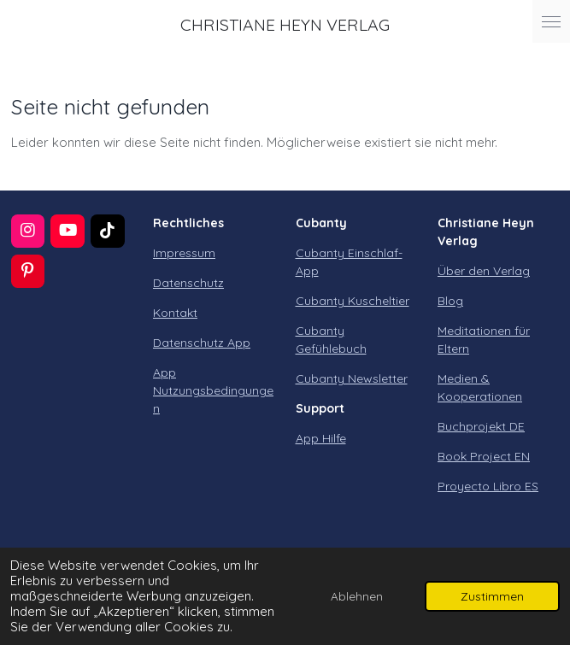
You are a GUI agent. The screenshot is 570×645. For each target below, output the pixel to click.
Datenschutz (188, 282)
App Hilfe (321, 438)
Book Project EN (484, 456)
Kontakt (175, 312)
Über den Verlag (484, 271)
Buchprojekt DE (481, 426)
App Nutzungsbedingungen (213, 390)
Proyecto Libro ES (488, 486)
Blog (450, 300)
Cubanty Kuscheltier (352, 300)
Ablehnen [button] (357, 596)
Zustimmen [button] (492, 596)
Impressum (184, 253)
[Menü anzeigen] (551, 21)
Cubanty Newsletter (352, 378)
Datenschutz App (201, 342)
